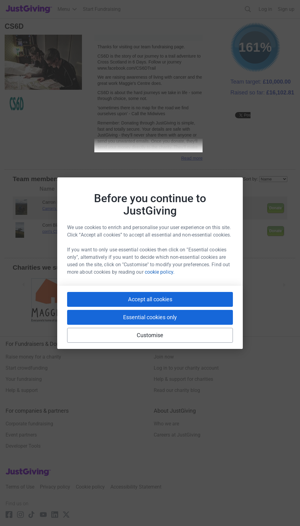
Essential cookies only (150, 317)
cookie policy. (159, 272)
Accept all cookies (150, 299)
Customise (150, 335)
